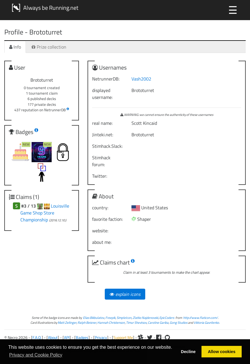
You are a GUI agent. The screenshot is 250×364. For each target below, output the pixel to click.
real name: (102, 123)
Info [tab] (15, 46)
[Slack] (141, 337)
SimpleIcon (124, 317)
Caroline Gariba (158, 322)
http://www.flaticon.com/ (200, 317)
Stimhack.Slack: (107, 146)
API (66, 337)
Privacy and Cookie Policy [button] (35, 354)
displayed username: (102, 94)
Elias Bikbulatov (93, 317)
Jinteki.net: (102, 134)
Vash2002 (141, 78)
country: (100, 207)
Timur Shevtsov (136, 322)
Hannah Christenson (111, 322)
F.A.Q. (37, 337)
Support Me (123, 337)
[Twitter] (150, 337)
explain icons (125, 294)
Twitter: (99, 176)
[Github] (167, 337)
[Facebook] (158, 337)
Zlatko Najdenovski (145, 317)
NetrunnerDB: (105, 78)
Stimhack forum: (101, 161)
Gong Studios (178, 322)
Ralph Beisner (86, 322)
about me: (101, 242)
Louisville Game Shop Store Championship (44, 212)
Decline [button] (188, 351)
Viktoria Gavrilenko (206, 322)
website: (100, 230)
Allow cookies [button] (221, 351)
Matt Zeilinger (67, 322)
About (53, 337)
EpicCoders (166, 317)
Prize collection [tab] (49, 46)
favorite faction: (107, 219)
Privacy (101, 337)
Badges (82, 337)
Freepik (110, 317)
